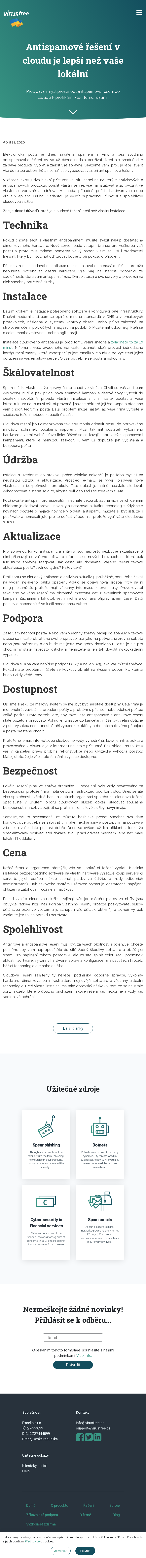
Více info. (84, 1355)
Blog (116, 1515)
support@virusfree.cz (93, 1428)
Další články (73, 1028)
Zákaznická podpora (42, 1515)
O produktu (59, 1505)
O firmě (85, 1515)
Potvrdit (73, 1364)
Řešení (88, 1505)
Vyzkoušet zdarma (41, 1524)
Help (26, 1471)
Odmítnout (60, 1550)
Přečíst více (32, 1541)
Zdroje (114, 1505)
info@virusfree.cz (90, 1423)
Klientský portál (34, 1466)
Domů (31, 1505)
